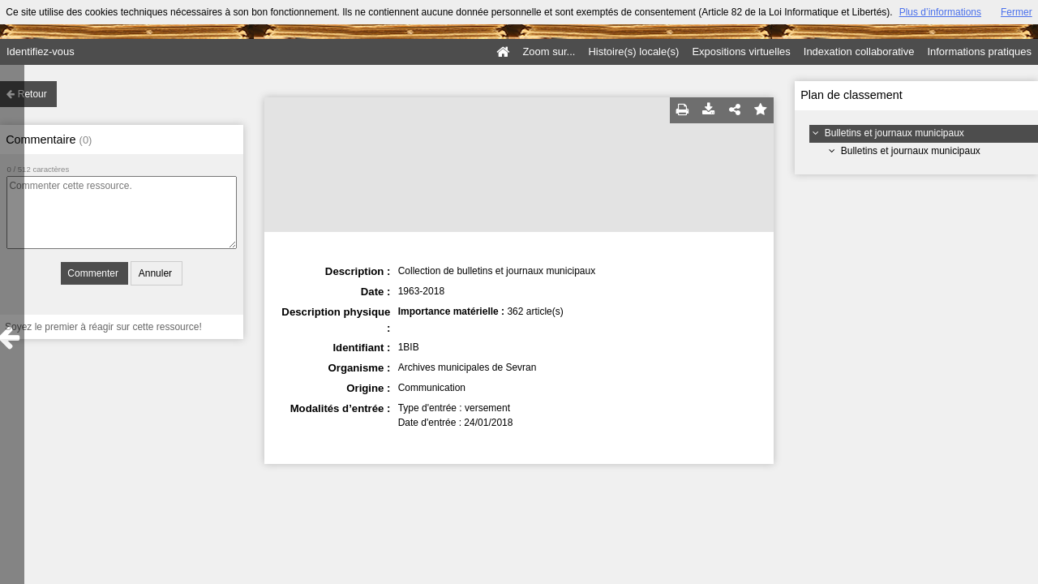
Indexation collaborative (859, 51)
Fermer (1016, 12)
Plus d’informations (940, 12)
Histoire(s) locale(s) (633, 51)
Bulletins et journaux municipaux (894, 133)
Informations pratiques (979, 51)
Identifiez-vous (40, 51)
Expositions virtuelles (741, 51)
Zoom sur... (548, 51)
